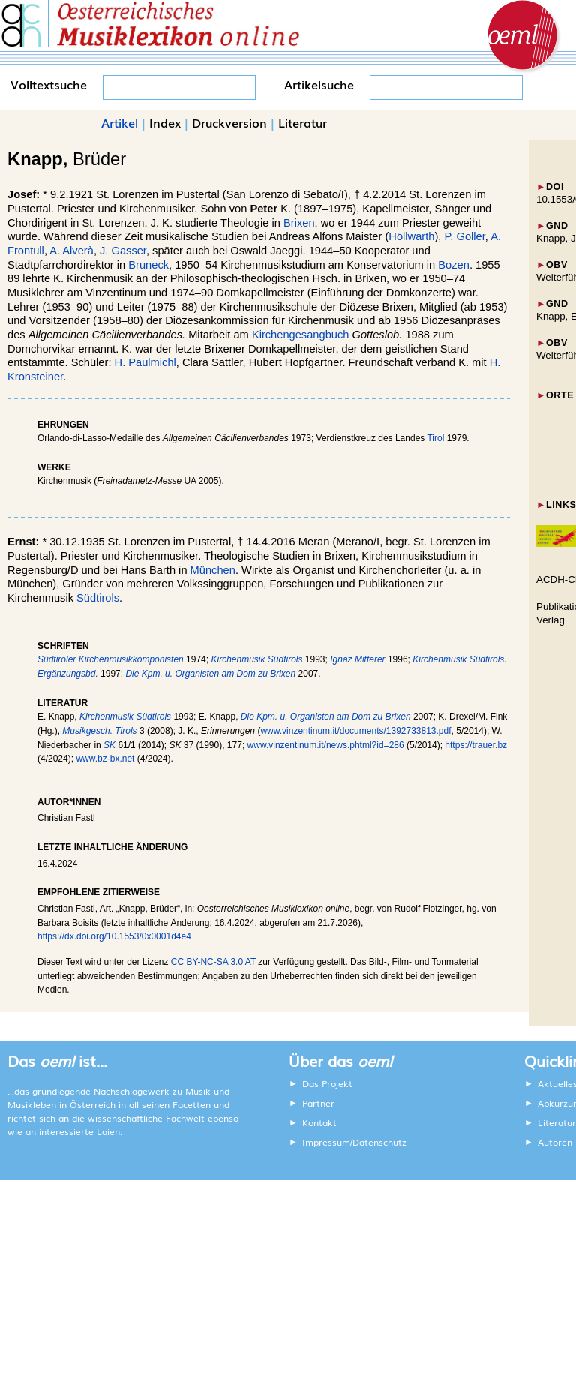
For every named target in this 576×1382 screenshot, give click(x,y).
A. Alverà (72, 251)
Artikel (119, 122)
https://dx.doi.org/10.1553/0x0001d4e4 (114, 936)
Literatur (302, 122)
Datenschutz (379, 1142)
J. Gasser (123, 251)
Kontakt (319, 1122)
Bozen (454, 265)
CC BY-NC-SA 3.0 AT (213, 962)
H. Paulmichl (145, 362)
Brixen (299, 223)
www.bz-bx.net (105, 758)
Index (165, 122)
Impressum (326, 1142)
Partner (318, 1103)
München (213, 570)
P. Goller (464, 236)
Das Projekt (327, 1083)
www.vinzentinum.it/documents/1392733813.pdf (355, 731)
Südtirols (97, 598)
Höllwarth (411, 236)
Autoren (555, 1142)
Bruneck (148, 265)
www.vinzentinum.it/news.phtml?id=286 (326, 745)
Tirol (435, 438)
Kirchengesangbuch (301, 335)
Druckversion (229, 122)
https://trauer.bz (476, 745)
